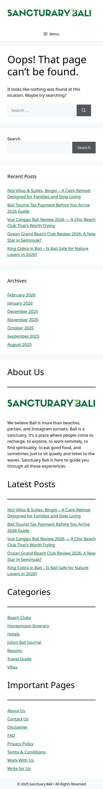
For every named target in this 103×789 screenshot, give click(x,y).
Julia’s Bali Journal (24, 642)
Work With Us (20, 760)
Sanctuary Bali (41, 784)
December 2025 (22, 311)
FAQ (11, 735)
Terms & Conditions (26, 752)
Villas (12, 667)
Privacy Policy (20, 743)
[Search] (84, 110)
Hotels (13, 634)
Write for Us (19, 768)
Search (14, 139)
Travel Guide (19, 659)
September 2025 (23, 336)
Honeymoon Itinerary (28, 626)
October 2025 (20, 328)
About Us (16, 710)
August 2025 (19, 344)
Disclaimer (17, 727)
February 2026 (21, 295)
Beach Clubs (19, 617)
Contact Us (18, 719)
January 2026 (20, 303)
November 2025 (22, 319)
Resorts (14, 650)
